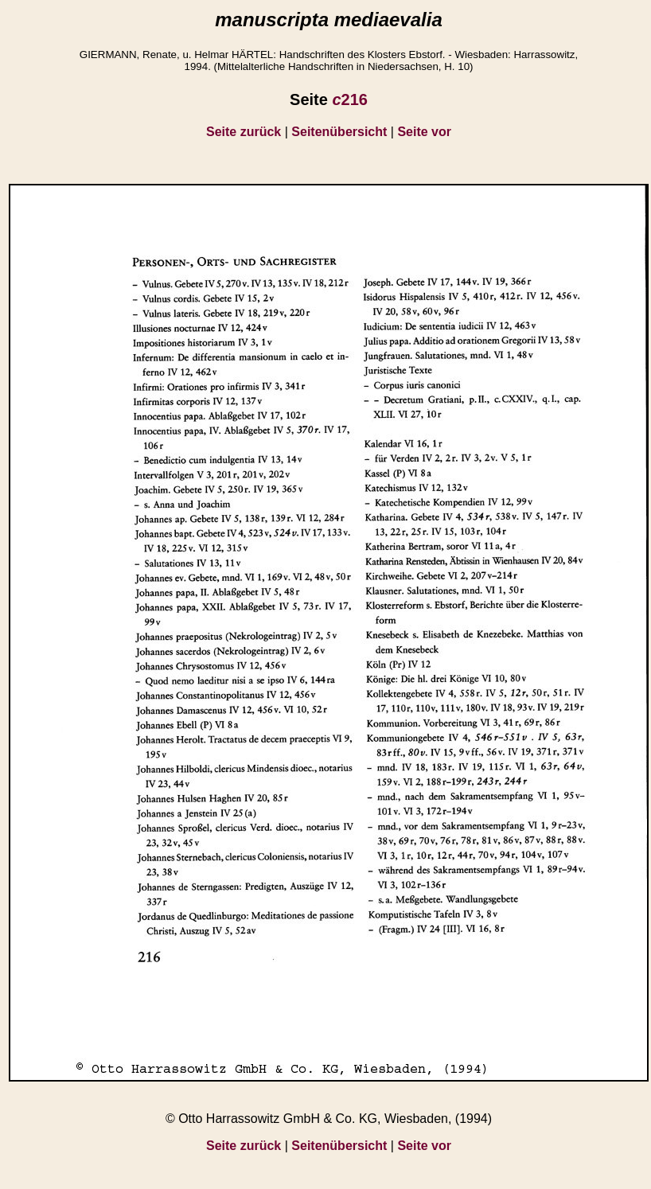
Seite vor (424, 131)
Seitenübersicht (339, 131)
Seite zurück (243, 131)
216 (350, 99)
